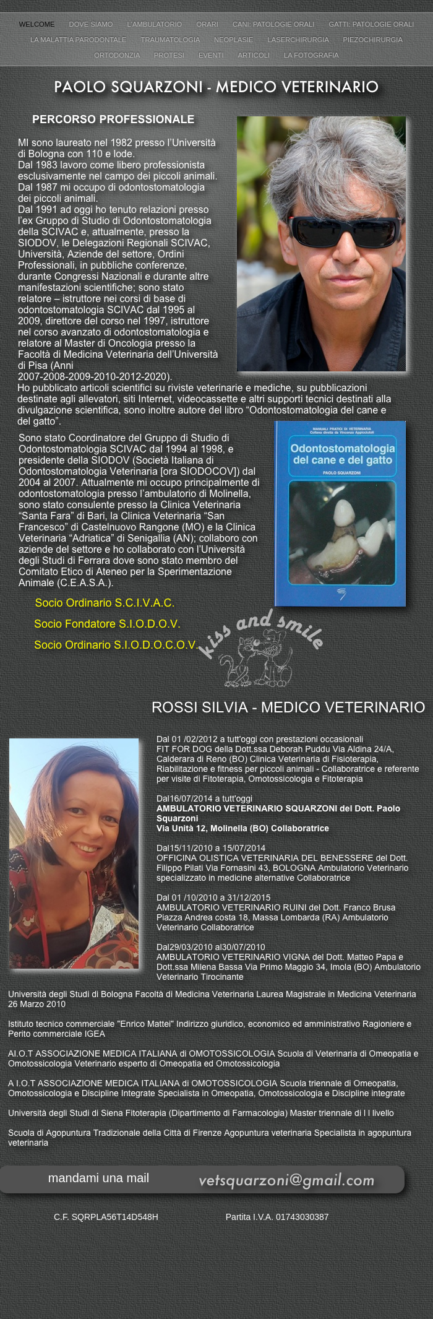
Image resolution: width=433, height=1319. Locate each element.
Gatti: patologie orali (371, 24)
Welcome (38, 24)
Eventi (212, 55)
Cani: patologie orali (275, 24)
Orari (208, 24)
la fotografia (311, 55)
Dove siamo (92, 24)
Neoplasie (234, 39)
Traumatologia (171, 39)
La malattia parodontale (79, 39)
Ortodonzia (118, 55)
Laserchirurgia (299, 39)
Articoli (255, 55)
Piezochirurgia (373, 39)
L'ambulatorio (155, 24)
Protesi (170, 55)
